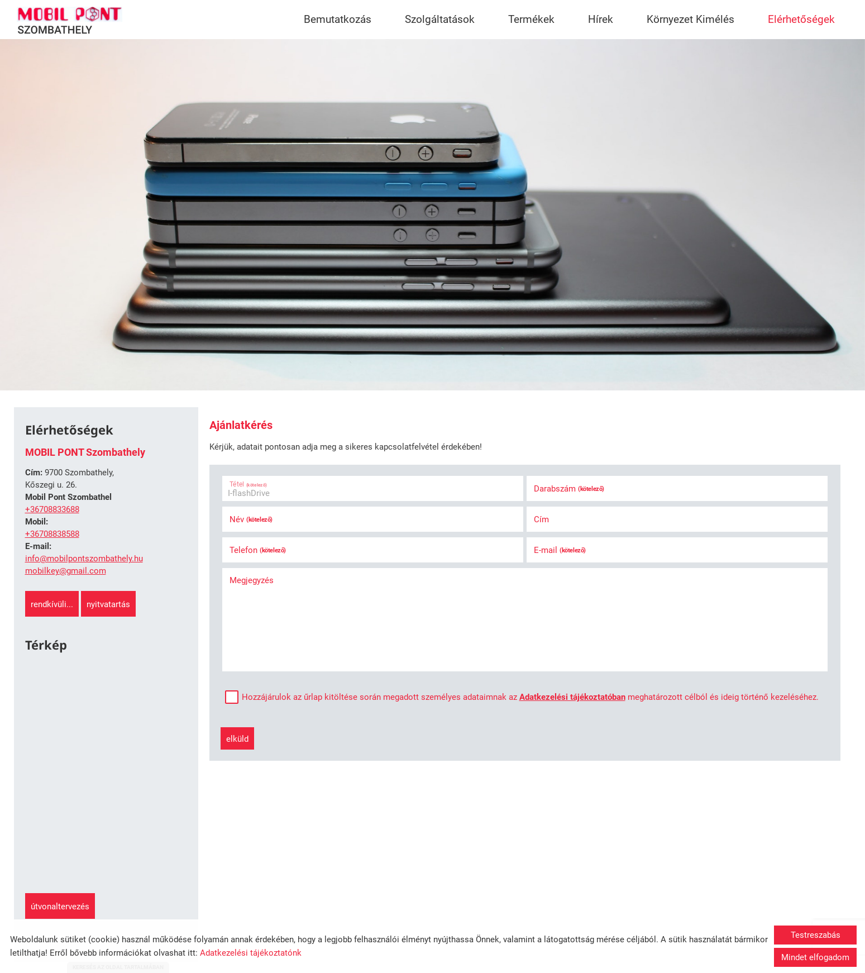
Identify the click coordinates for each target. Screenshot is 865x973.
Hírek (600, 19)
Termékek (531, 19)
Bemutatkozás (337, 19)
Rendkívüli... (52, 604)
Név (251, 519)
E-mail (560, 550)
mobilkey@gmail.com (65, 571)
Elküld (237, 739)
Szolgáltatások (440, 19)
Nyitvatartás (108, 604)
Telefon (258, 550)
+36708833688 (52, 509)
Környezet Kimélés (690, 19)
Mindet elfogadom (815, 957)
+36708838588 (52, 534)
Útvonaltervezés (60, 907)
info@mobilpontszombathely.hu (84, 559)
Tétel (248, 484)
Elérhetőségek (801, 19)
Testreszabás (815, 935)
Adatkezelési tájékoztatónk (251, 953)
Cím (541, 519)
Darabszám (569, 489)
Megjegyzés (252, 580)
